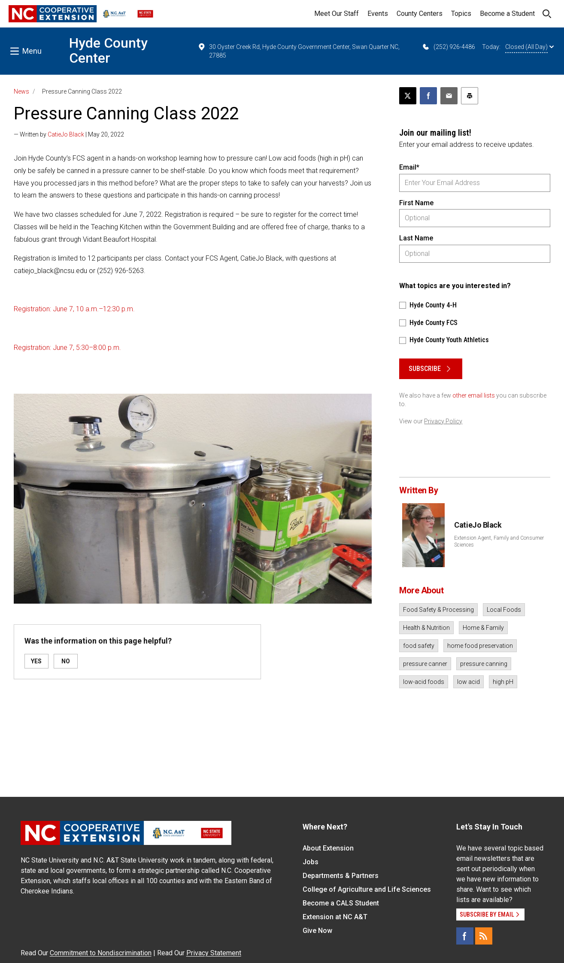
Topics (461, 13)
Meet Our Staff (336, 13)
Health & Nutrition (426, 627)
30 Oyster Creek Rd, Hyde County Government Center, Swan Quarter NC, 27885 (298, 51)
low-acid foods (423, 681)
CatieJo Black (66, 134)
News (21, 91)
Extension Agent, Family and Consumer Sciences (499, 541)
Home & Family (483, 627)
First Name (416, 203)
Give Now (317, 931)
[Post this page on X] (407, 95)
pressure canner (425, 663)
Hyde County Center (108, 50)
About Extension (328, 848)
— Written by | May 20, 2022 (69, 134)
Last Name (416, 238)
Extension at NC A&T (335, 917)
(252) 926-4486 (448, 47)
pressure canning (483, 663)
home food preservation (480, 645)
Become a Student (507, 13)
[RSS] (483, 936)
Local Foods (504, 609)
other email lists (473, 395)
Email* (409, 167)
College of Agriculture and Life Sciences (367, 889)
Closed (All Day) (529, 46)
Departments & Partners (341, 876)
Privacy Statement (213, 953)
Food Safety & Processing (438, 609)
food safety (418, 645)
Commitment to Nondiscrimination (101, 953)
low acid (468, 681)
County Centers (420, 13)
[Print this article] (469, 95)
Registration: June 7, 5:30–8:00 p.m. (67, 347)
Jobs (310, 862)
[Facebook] (464, 936)
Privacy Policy (443, 421)
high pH (503, 681)
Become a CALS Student (341, 903)
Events (377, 13)
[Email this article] (449, 95)
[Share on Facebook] (428, 95)
